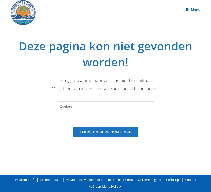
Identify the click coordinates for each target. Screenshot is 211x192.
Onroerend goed (149, 180)
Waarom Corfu (25, 180)
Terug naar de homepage (105, 131)
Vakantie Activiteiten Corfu (84, 180)
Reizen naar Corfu (120, 180)
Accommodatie (50, 180)
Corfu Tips (173, 180)
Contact (190, 180)
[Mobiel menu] (193, 9)
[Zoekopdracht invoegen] (105, 106)
